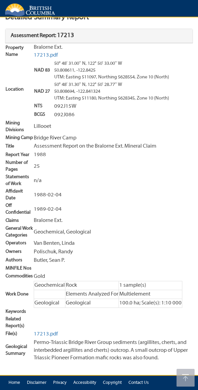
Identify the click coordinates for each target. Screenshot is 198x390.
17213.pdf (46, 55)
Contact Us (138, 382)
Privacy (59, 382)
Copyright (112, 382)
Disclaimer (36, 382)
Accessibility (84, 382)
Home (14, 382)
